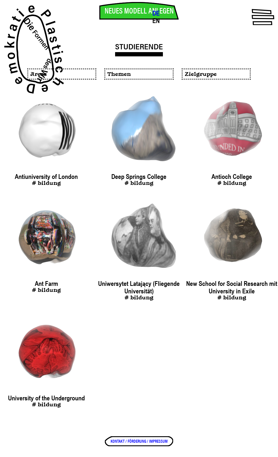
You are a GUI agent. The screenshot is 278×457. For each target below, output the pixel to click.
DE (156, 13)
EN (156, 21)
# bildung (46, 183)
